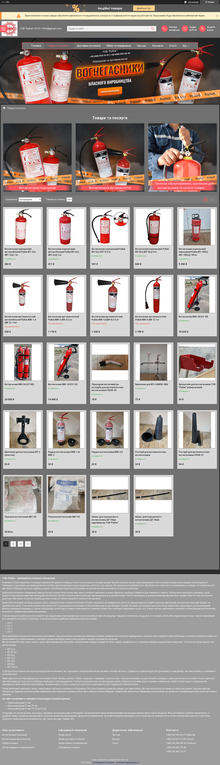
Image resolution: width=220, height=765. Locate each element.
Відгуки (116, 739)
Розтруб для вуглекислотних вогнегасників (150, 453)
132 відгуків (193, 2)
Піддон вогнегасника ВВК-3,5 (107, 452)
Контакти (157, 45)
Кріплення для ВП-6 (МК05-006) (151, 384)
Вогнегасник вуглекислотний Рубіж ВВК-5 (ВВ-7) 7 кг (150, 318)
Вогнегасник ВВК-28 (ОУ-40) (193, 316)
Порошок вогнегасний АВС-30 (20, 517)
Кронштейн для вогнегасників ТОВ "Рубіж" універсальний (197, 386)
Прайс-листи (64, 735)
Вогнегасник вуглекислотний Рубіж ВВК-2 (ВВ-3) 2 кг (63, 318)
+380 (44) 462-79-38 (176, 747)
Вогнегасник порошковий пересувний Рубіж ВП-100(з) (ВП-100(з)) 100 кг (193, 252)
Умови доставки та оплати (71, 739)
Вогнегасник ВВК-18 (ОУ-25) (63, 384)
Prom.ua (124, 760)
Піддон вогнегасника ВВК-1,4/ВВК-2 (64, 453)
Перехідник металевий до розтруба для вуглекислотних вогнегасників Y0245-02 (107, 387)
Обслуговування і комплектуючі (18, 747)
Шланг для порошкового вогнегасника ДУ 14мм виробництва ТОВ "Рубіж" (105, 520)
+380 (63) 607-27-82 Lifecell (179, 739)
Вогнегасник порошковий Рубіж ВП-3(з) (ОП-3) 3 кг (108, 250)
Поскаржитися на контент (103, 763)
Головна (36, 45)
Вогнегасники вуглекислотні (110, 188)
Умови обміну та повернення (72, 743)
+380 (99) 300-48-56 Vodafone (181, 743)
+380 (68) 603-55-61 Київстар (180, 735)
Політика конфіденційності (127, 763)
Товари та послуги (58, 45)
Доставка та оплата (88, 45)
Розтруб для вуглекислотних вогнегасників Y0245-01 (194, 453)
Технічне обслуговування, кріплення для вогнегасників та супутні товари (184, 186)
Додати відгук (211, 28)
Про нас (141, 45)
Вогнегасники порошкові (37, 188)
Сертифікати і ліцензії (69, 747)
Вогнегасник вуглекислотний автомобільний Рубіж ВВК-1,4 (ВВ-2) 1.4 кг (20, 319)
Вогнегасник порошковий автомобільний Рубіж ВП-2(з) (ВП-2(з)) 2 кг (63, 252)
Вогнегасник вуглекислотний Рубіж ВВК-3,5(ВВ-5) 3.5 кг (107, 318)
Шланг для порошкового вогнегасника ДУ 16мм (148, 518)
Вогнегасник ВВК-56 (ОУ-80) (19, 384)
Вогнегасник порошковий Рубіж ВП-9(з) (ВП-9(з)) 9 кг (152, 250)
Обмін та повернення (119, 45)
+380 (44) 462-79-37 (176, 751)
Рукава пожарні (10, 743)
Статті (173, 45)
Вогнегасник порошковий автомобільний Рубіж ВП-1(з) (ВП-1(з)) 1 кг (20, 252)
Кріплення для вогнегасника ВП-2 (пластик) (22, 453)
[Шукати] (152, 28)
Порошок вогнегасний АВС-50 (64, 517)
